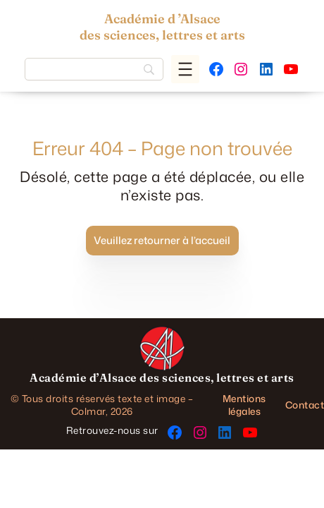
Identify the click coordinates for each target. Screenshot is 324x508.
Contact (305, 404)
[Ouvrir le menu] (185, 69)
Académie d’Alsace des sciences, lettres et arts (162, 377)
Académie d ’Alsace (162, 19)
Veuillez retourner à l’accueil (162, 240)
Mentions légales (244, 405)
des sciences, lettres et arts (162, 35)
